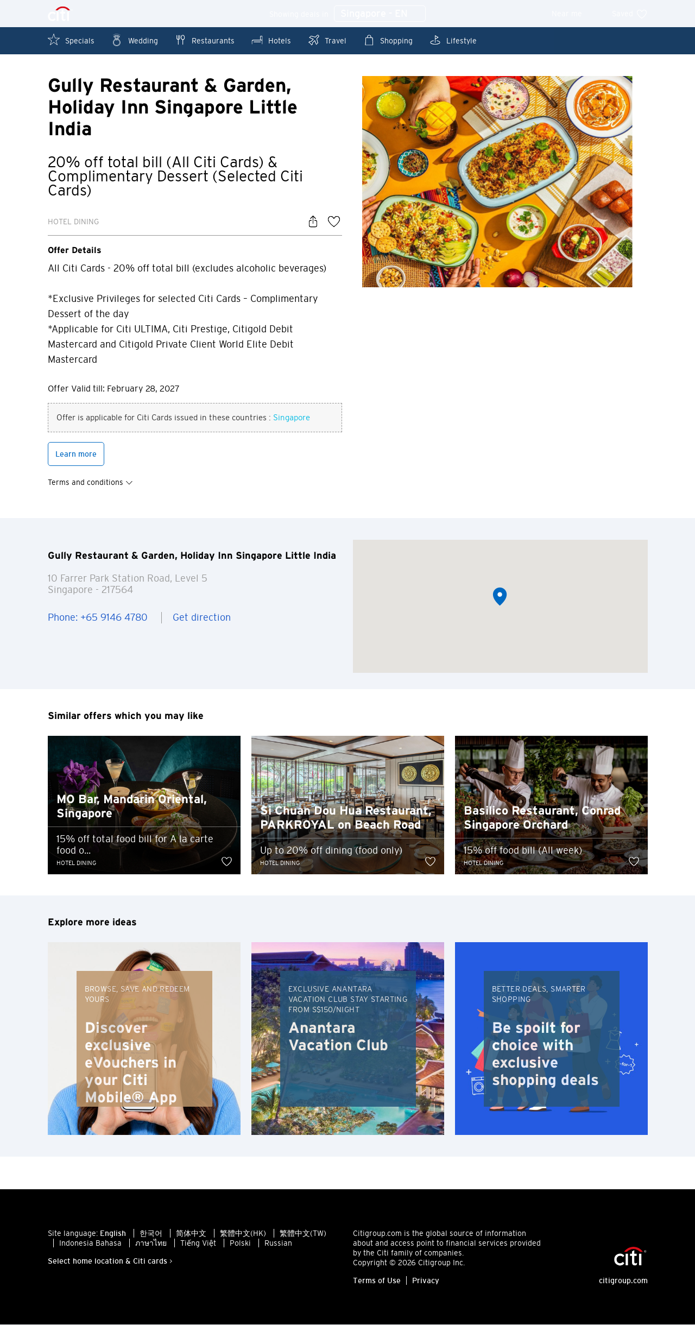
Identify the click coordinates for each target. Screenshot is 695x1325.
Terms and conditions (90, 482)
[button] (499, 597)
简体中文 (191, 1233)
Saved (630, 13)
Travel (326, 40)
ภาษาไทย (151, 1243)
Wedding (134, 40)
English (113, 1233)
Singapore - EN (379, 14)
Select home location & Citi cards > (110, 1261)
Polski (240, 1243)
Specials (71, 40)
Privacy (425, 1281)
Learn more (76, 454)
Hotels (271, 40)
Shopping (388, 40)
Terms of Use (377, 1281)
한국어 (151, 1233)
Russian (278, 1243)
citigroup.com (623, 1281)
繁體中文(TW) (303, 1233)
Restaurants (204, 40)
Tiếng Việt (198, 1243)
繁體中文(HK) (243, 1233)
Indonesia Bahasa (90, 1243)
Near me (574, 13)
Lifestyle (453, 40)
